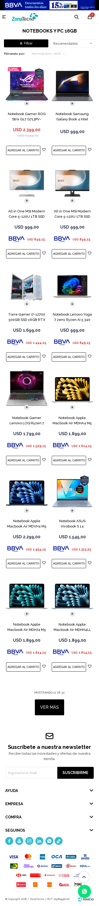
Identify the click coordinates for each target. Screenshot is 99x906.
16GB (46, 54)
